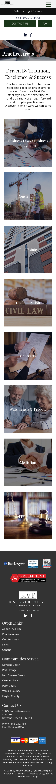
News (5, 644)
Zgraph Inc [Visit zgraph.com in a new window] (47, 773)
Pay (45, 23)
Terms (21, 773)
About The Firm (11, 629)
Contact (6, 649)
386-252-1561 (19, 723)
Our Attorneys (10, 639)
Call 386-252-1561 (28, 18)
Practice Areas (10, 634)
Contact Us (20, 23)
